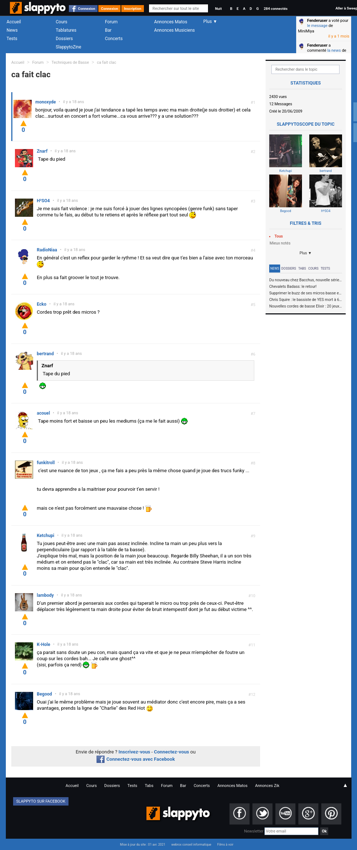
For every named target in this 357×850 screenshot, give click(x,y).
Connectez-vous (171, 752)
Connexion (86, 9)
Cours (61, 21)
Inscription (132, 9)
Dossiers (64, 38)
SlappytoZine (68, 47)
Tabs (302, 268)
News (12, 30)
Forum (111, 21)
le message (317, 25)
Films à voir (225, 844)
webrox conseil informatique (191, 844)
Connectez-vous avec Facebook (136, 759)
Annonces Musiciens (174, 30)
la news (334, 50)
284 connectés (275, 9)
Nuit (218, 9)
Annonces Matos (170, 21)
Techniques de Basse (70, 62)
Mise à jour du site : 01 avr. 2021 (142, 844)
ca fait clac (106, 62)
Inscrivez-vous (134, 752)
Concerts (114, 38)
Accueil (14, 21)
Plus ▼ (305, 253)
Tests (12, 38)
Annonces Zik (267, 785)
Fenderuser (317, 20)
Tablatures (66, 30)
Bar (108, 30)
